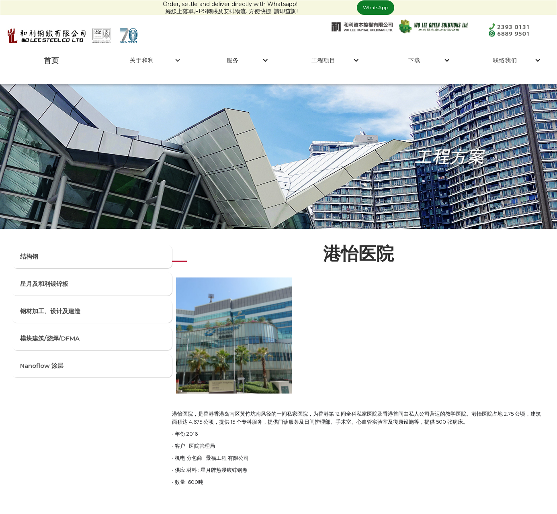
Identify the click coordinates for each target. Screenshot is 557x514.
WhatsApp (375, 7)
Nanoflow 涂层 (41, 365)
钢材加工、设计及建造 (50, 311)
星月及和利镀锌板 (44, 284)
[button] (142, 60)
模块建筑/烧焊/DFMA (50, 338)
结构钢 (29, 256)
